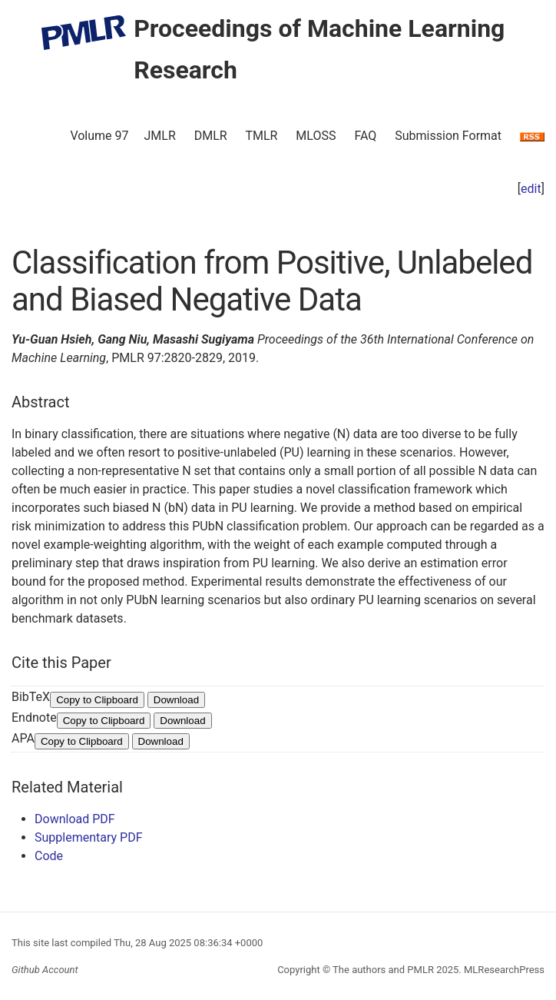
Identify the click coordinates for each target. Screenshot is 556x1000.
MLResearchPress (503, 969)
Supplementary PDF (89, 837)
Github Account (45, 969)
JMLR (160, 135)
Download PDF (75, 819)
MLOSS (316, 135)
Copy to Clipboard (97, 700)
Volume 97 (99, 135)
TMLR (261, 135)
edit (531, 188)
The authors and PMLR (383, 969)
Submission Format (448, 135)
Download (176, 700)
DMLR (210, 135)
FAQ (365, 135)
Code (49, 856)
